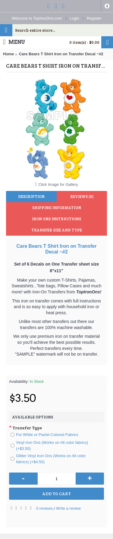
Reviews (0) (81, 196)
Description (31, 196)
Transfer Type (27, 428)
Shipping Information (56, 207)
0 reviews (44, 508)
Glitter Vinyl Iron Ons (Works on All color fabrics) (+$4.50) (48, 458)
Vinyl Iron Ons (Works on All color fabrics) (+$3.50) (49, 445)
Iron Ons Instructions (56, 218)
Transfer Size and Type (56, 230)
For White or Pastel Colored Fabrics (44, 434)
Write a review (68, 508)
